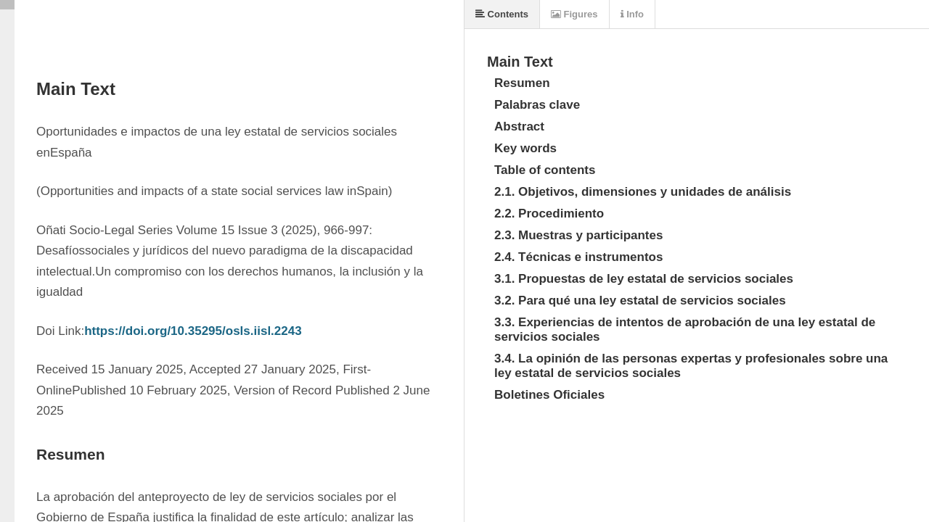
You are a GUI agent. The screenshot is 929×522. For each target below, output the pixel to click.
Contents (501, 14)
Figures (574, 14)
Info (632, 14)
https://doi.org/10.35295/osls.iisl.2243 (193, 331)
